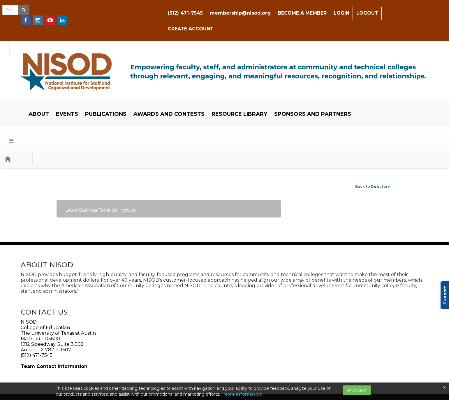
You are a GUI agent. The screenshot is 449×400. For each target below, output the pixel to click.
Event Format (82, 102)
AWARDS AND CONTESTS (164, 85)
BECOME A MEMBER (300, 8)
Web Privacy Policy (39, 349)
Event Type (44, 102)
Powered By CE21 (75, 375)
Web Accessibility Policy (84, 349)
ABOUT (34, 85)
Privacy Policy (110, 369)
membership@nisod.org (238, 8)
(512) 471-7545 (183, 8)
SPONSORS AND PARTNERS (308, 85)
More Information (243, 394)
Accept (357, 390)
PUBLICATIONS (101, 85)
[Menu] (6, 102)
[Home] (16, 102)
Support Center (73, 369)
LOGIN (340, 8)
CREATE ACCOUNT (406, 8)
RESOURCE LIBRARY (235, 85)
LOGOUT (366, 8)
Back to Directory (372, 129)
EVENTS (63, 85)
